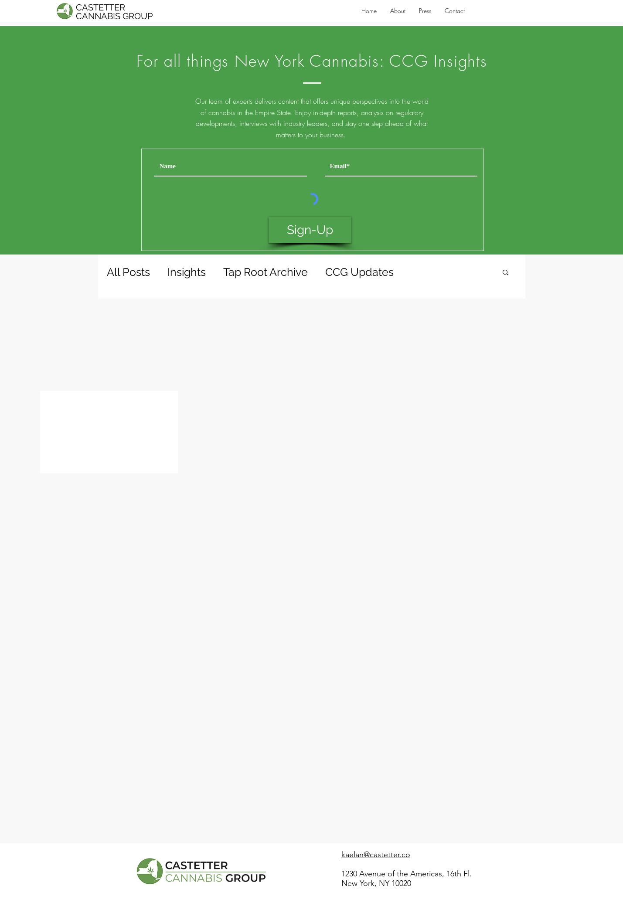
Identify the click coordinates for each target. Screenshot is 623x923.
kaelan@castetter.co (375, 854)
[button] (505, 273)
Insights (186, 271)
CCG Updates (359, 271)
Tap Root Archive (265, 271)
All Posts (128, 271)
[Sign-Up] (310, 230)
